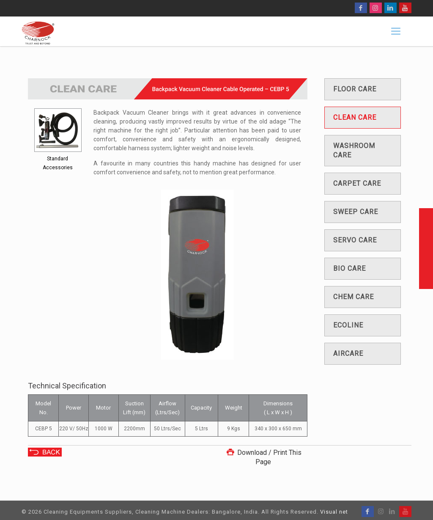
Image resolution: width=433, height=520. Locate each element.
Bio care (349, 268)
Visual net (334, 512)
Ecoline (348, 325)
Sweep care (355, 212)
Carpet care (357, 183)
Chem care (353, 297)
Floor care (354, 89)
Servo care (355, 240)
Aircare (348, 353)
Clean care (354, 117)
